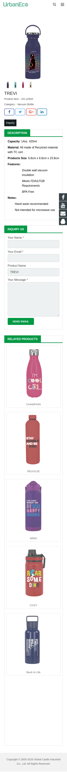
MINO (33, 538)
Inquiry (10, 122)
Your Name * (16, 237)
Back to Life (33, 672)
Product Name (17, 265)
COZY (33, 605)
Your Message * (18, 279)
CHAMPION (33, 404)
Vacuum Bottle (25, 104)
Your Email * (15, 251)
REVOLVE (33, 471)
